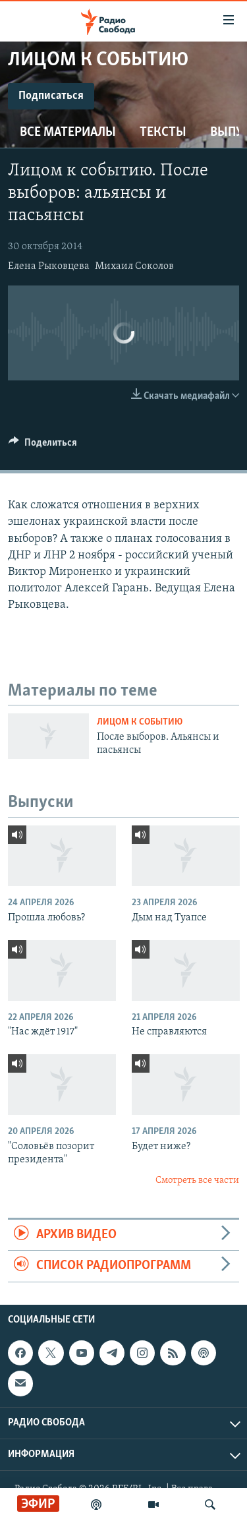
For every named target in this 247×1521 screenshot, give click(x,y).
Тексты (163, 132)
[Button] (43, 445)
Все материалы (68, 132)
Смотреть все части (197, 1180)
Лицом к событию (139, 722)
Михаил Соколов (134, 266)
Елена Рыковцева (49, 266)
